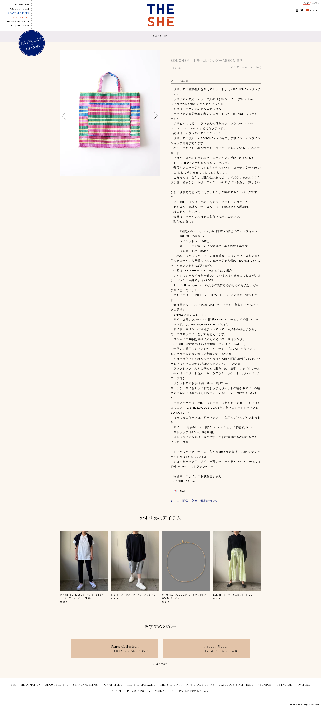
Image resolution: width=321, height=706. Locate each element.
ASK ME (314, 10)
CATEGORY (160, 35)
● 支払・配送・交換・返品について (194, 500)
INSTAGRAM (297, 10)
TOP (14, 684)
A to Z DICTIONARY (200, 684)
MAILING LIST (164, 690)
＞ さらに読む (161, 664)
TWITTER (301, 10)
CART (306, 3)
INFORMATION (21, 4)
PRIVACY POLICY (138, 690)
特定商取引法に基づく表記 (194, 691)
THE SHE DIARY (20, 25)
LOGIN (316, 2)
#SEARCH (264, 684)
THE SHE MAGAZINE (17, 21)
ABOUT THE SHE (20, 9)
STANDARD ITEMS (19, 13)
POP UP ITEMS (21, 17)
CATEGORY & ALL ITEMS (236, 684)
